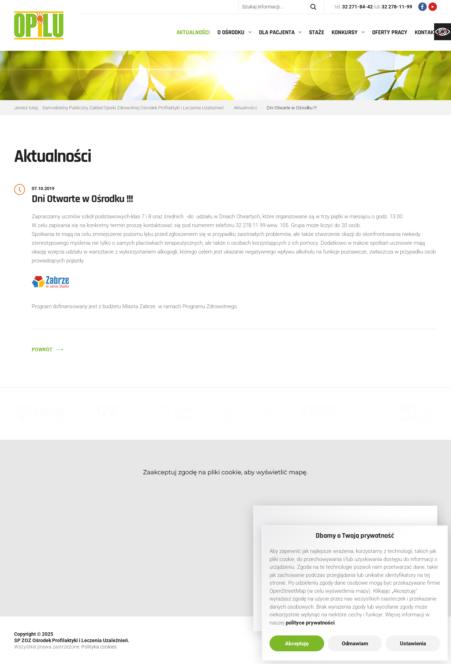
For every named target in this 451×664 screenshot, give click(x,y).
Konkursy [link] (345, 32)
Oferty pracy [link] (389, 32)
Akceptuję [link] (297, 643)
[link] (442, 31)
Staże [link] (316, 32)
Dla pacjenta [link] (277, 32)
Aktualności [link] (193, 32)
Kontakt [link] (426, 32)
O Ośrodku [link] (231, 32)
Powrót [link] (42, 349)
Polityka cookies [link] (99, 647)
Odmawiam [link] (355, 643)
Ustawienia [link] (413, 643)
